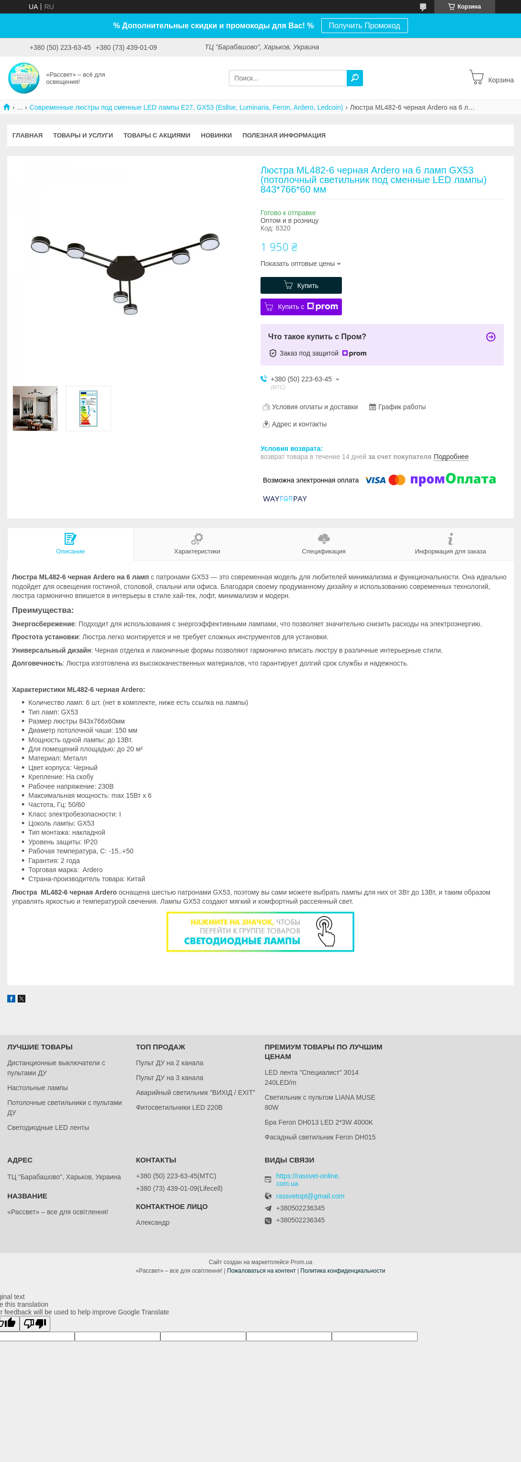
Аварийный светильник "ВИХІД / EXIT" (195, 1092)
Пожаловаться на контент (261, 1270)
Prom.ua (301, 1262)
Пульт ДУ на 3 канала (170, 1078)
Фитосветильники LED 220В (179, 1107)
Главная (27, 135)
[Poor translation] (35, 1324)
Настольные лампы (37, 1088)
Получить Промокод (364, 26)
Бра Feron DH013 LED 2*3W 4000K (319, 1122)
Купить (307, 285)
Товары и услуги (83, 135)
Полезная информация (284, 135)
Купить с (308, 306)
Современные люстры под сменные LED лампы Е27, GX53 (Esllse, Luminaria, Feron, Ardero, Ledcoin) (186, 107)
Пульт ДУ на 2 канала (170, 1063)
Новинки (216, 135)
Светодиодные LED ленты (48, 1127)
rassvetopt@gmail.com (310, 1196)
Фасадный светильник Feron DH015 (320, 1137)
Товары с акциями (157, 135)
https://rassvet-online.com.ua (308, 1179)
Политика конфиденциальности (342, 1270)
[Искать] (355, 78)
